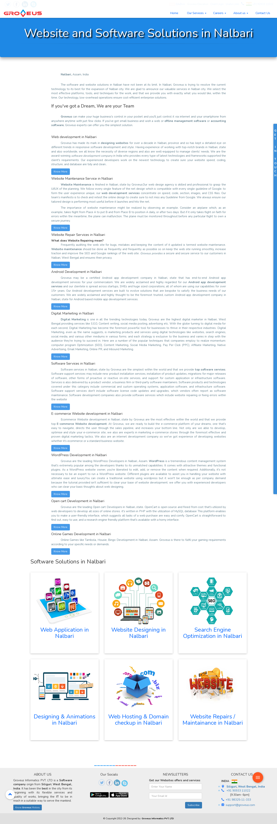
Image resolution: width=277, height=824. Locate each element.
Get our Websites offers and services (174, 780)
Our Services (196, 13)
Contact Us (263, 13)
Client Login (217, 4)
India (261, 786)
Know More (60, 171)
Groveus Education (197, 4)
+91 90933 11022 (259, 4)
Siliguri (231, 786)
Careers (219, 13)
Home (174, 13)
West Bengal (247, 786)
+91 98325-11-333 (238, 800)
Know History (27, 807)
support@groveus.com (240, 805)
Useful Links (232, 4)
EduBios (177, 4)
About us (240, 13)
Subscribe (194, 805)
